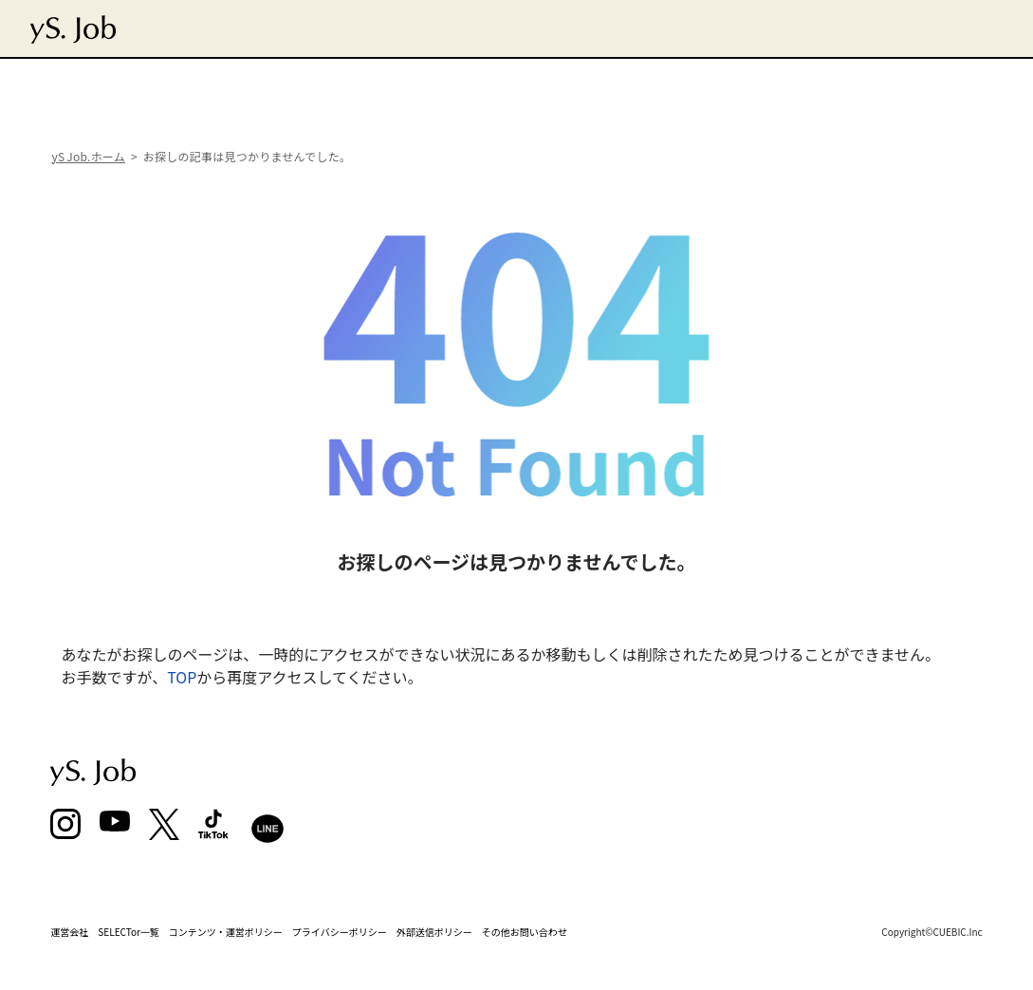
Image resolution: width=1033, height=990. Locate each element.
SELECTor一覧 (128, 932)
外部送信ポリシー (434, 932)
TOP (181, 676)
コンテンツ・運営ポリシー (226, 932)
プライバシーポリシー (339, 932)
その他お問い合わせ (524, 932)
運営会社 (69, 932)
